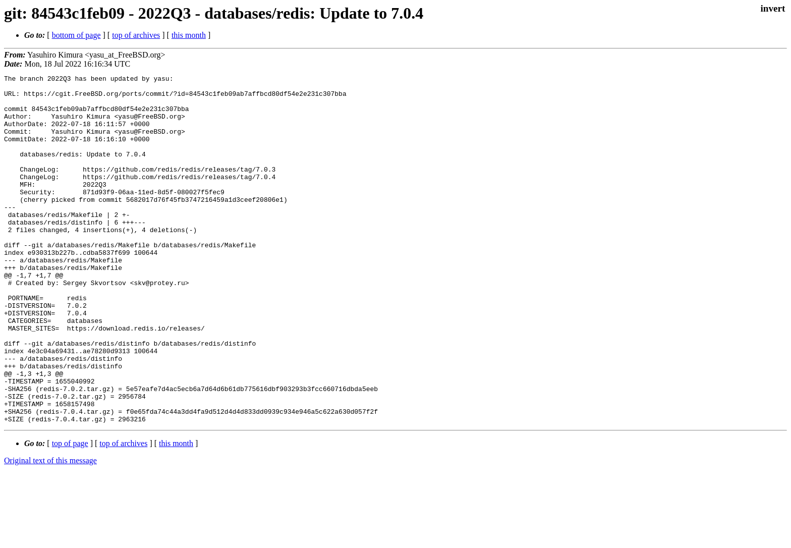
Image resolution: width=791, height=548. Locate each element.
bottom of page (76, 35)
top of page (70, 513)
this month (189, 35)
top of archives (136, 35)
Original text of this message (50, 530)
